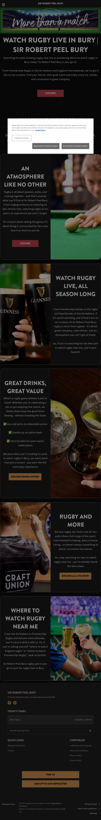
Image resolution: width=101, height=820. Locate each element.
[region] (51, 136)
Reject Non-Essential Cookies (46, 146)
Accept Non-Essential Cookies (75, 146)
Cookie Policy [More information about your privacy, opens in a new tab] (40, 130)
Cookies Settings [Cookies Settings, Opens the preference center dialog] (21, 138)
